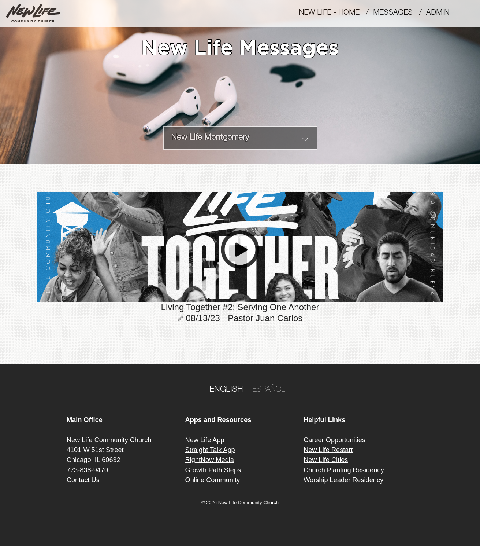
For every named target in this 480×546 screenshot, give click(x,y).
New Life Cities (326, 459)
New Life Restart (328, 450)
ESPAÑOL (268, 390)
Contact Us (83, 480)
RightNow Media (209, 459)
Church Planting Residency (344, 470)
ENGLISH (226, 390)
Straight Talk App (210, 450)
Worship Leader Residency (343, 480)
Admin (441, 13)
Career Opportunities (334, 440)
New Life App (204, 440)
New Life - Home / (336, 13)
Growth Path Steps (213, 470)
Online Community (212, 480)
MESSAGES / (399, 13)
